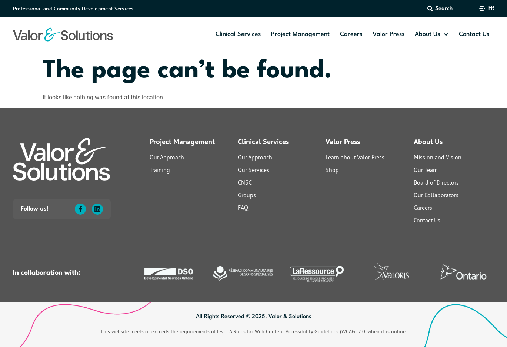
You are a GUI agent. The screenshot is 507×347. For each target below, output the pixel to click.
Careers (351, 34)
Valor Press (388, 34)
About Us (431, 35)
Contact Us (474, 34)
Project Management (300, 34)
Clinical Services (238, 34)
